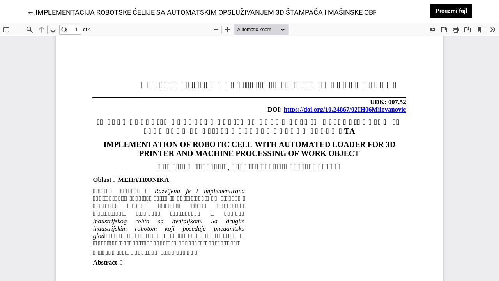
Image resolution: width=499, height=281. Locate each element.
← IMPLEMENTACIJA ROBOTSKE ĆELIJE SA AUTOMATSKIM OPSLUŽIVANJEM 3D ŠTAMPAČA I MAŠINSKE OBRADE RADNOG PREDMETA (242, 11)
